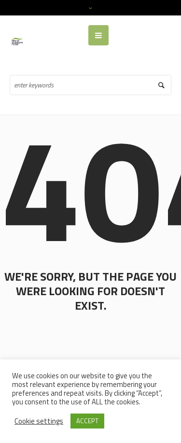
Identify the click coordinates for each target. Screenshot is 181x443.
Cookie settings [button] (38, 421)
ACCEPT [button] (87, 421)
